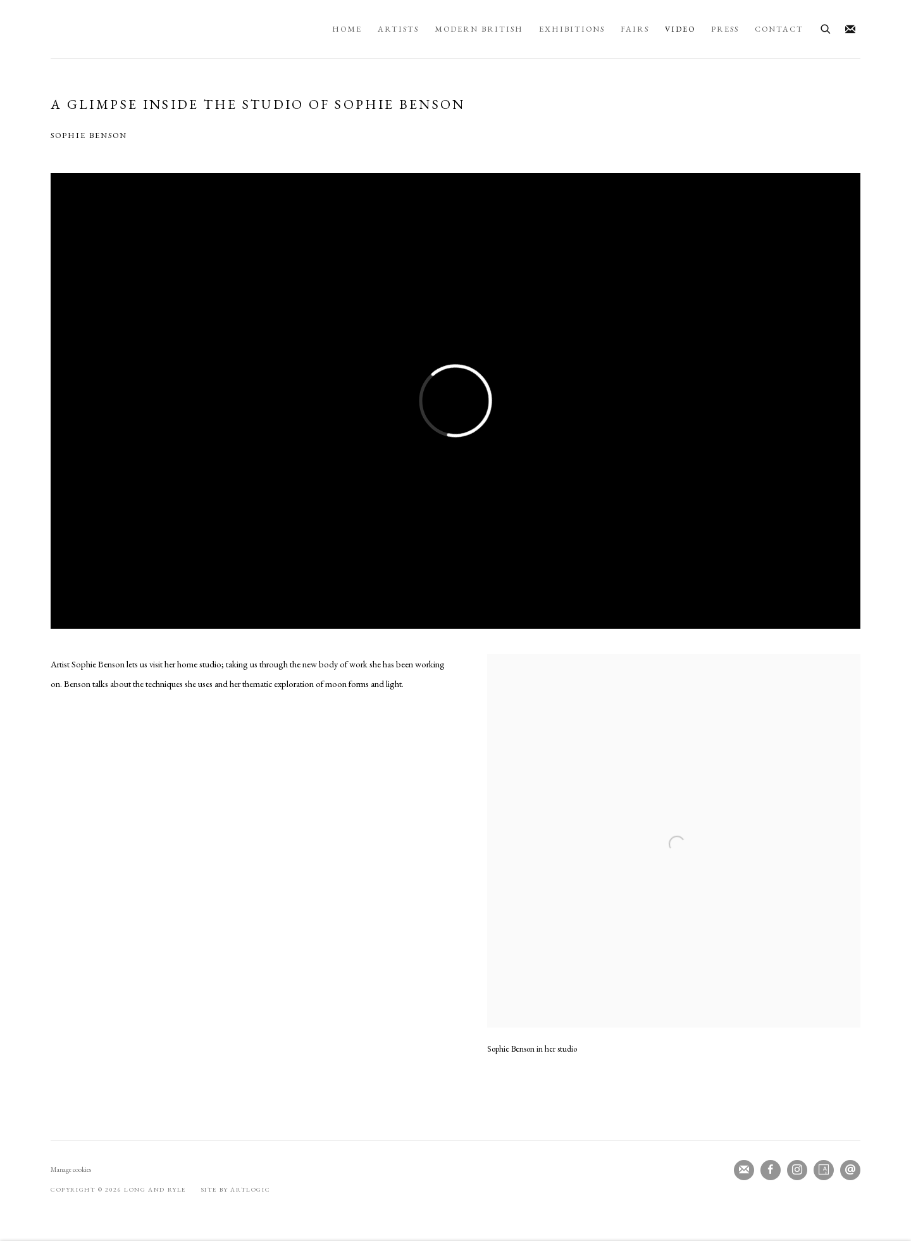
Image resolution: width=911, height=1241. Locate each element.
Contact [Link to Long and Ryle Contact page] (779, 28)
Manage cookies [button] (71, 1169)
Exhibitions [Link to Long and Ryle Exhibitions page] (572, 28)
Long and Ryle (185, 29)
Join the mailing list (850, 30)
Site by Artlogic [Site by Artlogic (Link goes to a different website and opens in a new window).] (236, 1189)
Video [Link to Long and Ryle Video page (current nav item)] (680, 28)
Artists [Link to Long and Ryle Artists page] (398, 28)
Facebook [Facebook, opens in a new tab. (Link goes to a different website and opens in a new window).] (770, 1170)
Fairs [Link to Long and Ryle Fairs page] (635, 28)
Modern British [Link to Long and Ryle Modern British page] (479, 28)
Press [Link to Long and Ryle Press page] (725, 28)
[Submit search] (826, 27)
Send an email (850, 1170)
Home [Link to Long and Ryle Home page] (347, 28)
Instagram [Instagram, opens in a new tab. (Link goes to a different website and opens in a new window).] (797, 1170)
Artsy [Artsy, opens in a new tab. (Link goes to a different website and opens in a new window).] (824, 1170)
